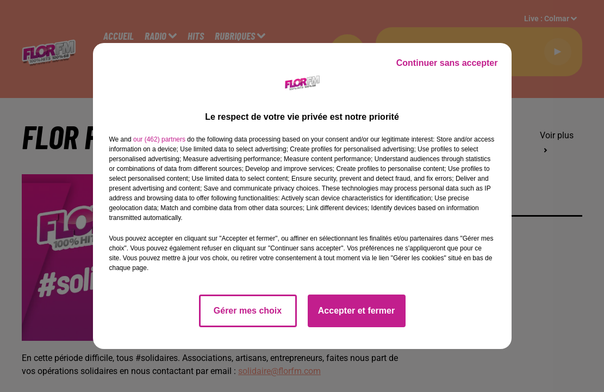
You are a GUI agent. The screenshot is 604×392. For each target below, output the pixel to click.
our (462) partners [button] (159, 139)
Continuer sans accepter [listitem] (447, 63)
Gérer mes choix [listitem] (248, 310)
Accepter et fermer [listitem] (356, 310)
